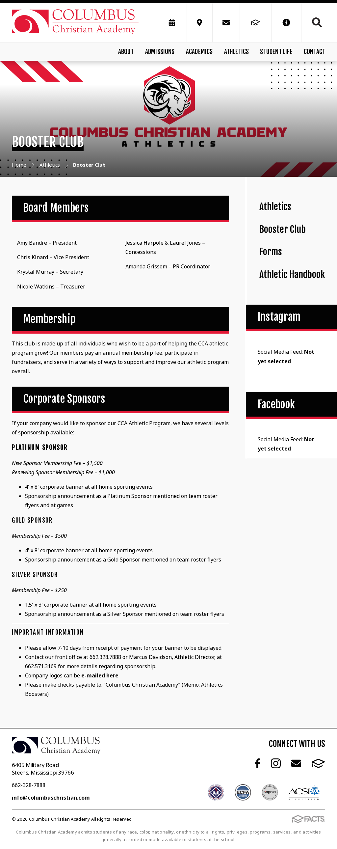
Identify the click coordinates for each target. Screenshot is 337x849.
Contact (314, 52)
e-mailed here (99, 675)
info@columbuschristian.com (51, 797)
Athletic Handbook (292, 274)
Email (296, 763)
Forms (270, 252)
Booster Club (282, 229)
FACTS (318, 763)
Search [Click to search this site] (317, 22)
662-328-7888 (28, 785)
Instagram (276, 763)
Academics (199, 52)
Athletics (236, 52)
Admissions (160, 52)
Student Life (276, 52)
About (126, 52)
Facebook (257, 763)
